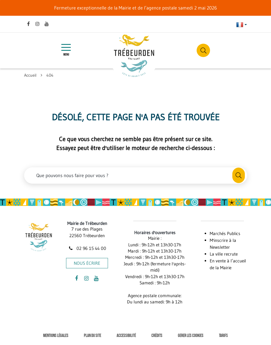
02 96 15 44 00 (87, 248)
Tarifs (223, 335)
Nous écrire (87, 263)
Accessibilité (126, 335)
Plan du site (92, 335)
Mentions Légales (55, 335)
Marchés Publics (225, 233)
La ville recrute (224, 254)
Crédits (156, 335)
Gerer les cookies (190, 335)
